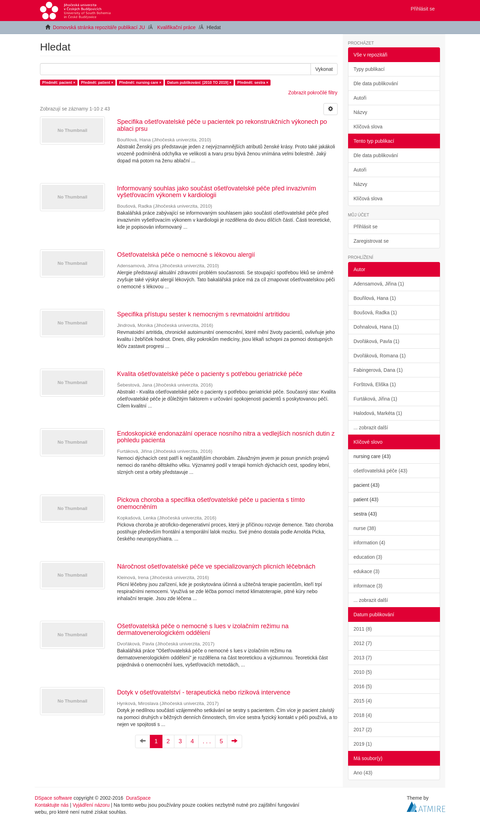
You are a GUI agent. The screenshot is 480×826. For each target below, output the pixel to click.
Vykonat (324, 69)
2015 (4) (363, 701)
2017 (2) (363, 729)
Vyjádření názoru (91, 805)
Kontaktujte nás (52, 805)
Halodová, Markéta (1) (378, 413)
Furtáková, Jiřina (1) (375, 399)
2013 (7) (363, 657)
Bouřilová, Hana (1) (375, 298)
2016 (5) (363, 686)
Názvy (360, 112)
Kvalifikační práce (176, 27)
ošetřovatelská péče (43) (380, 471)
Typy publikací (369, 69)
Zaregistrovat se (371, 241)
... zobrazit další (371, 427)
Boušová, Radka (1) (375, 312)
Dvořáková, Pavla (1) (377, 341)
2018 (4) (363, 715)
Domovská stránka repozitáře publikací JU (99, 27)
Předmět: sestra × (252, 82)
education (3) (368, 557)
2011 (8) (363, 629)
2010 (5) (363, 672)
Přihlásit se (366, 226)
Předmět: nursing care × (140, 82)
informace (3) (368, 586)
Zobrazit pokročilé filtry (312, 92)
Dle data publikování (376, 83)
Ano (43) (363, 772)
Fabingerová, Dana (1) (378, 370)
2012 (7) (363, 643)
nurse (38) (365, 528)
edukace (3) (367, 571)
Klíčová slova (368, 126)
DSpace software (53, 798)
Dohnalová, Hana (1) (376, 327)
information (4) (369, 542)
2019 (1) (363, 744)
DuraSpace (138, 798)
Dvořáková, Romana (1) (380, 355)
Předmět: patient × (97, 82)
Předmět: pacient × (58, 82)
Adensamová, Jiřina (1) (379, 284)
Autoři (360, 98)
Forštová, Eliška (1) (375, 384)
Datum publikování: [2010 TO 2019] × (199, 82)
